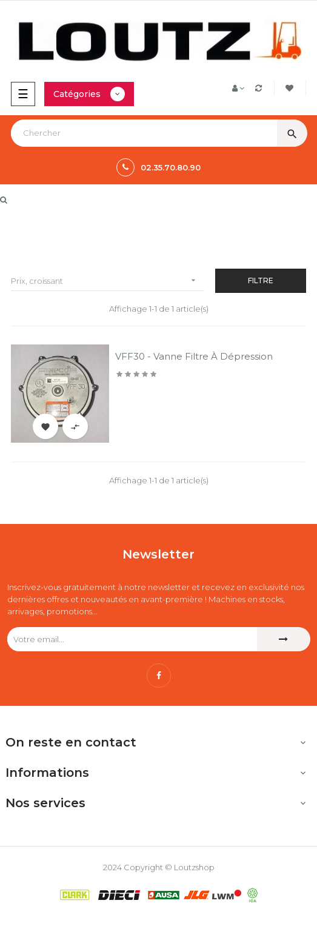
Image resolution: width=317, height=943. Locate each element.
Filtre (260, 280)
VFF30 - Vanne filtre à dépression (194, 356)
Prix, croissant (107, 280)
